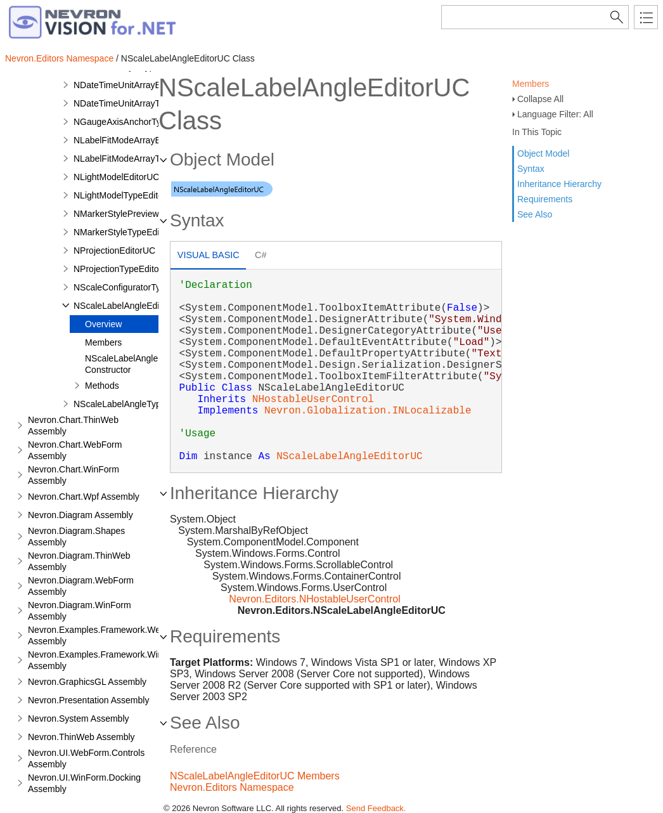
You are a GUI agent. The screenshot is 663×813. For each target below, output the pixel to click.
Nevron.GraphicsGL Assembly (87, 682)
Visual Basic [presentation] (208, 255)
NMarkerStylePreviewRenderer (135, 214)
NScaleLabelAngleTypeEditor (131, 404)
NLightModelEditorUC (116, 177)
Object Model (543, 153)
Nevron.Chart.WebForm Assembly (75, 450)
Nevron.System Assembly (78, 718)
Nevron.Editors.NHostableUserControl (314, 599)
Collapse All (540, 99)
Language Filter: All (555, 114)
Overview (103, 324)
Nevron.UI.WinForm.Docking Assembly (84, 783)
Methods (102, 385)
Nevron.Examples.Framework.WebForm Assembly (107, 635)
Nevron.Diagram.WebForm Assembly (81, 586)
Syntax (530, 169)
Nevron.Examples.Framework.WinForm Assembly (105, 660)
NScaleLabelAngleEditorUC (128, 306)
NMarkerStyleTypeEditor (122, 232)
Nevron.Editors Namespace (59, 58)
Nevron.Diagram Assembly (80, 515)
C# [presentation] (260, 255)
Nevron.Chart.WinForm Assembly (73, 475)
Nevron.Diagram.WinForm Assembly (79, 610)
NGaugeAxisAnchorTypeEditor (134, 122)
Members (530, 84)
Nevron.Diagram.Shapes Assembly (76, 536)
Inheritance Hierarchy (559, 184)
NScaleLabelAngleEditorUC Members (255, 776)
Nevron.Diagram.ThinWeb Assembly (79, 561)
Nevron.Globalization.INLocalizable (367, 411)
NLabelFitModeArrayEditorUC (132, 140)
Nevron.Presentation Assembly (88, 700)
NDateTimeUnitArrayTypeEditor (136, 103)
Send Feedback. (376, 808)
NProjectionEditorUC (114, 250)
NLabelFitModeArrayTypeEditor (135, 158)
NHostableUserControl (313, 399)
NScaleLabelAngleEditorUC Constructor (139, 364)
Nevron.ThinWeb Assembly (81, 737)
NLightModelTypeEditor (120, 195)
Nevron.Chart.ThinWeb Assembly (73, 425)
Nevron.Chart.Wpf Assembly (83, 496)
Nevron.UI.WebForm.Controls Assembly (86, 758)
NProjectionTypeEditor (118, 269)
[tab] (208, 257)
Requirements (544, 199)
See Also (534, 214)
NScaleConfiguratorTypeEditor (133, 287)
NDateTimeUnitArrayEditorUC (132, 85)
